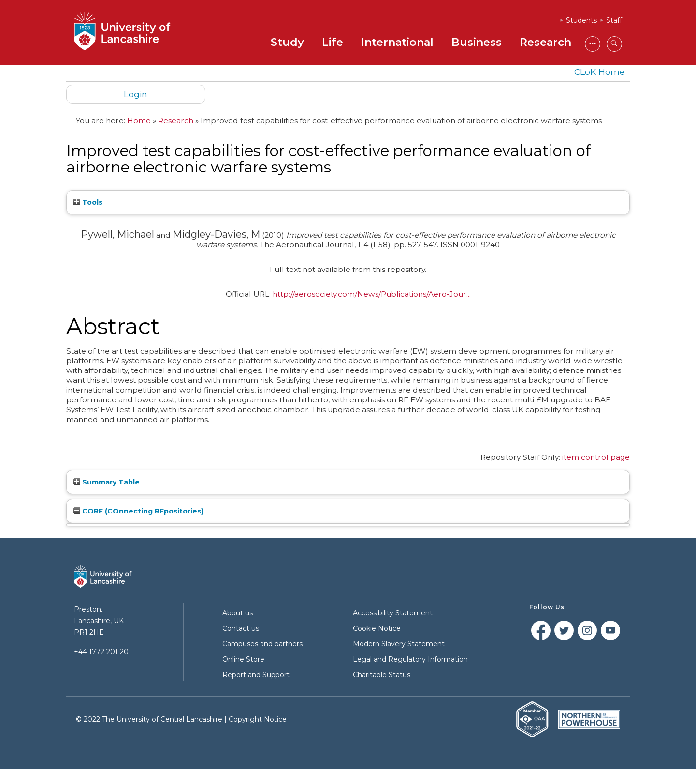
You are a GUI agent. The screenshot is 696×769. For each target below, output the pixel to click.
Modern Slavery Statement (399, 644)
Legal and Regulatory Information (410, 659)
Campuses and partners (262, 644)
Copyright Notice (258, 719)
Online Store (243, 659)
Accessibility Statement (393, 613)
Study (287, 42)
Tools (87, 202)
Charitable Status (381, 674)
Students (581, 20)
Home (139, 120)
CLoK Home (599, 72)
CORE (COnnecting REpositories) (138, 511)
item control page (596, 457)
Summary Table (106, 482)
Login (135, 94)
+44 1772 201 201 (102, 651)
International (397, 42)
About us (237, 613)
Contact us (240, 628)
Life (332, 42)
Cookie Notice (377, 628)
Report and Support (256, 674)
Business (476, 42)
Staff (614, 20)
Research (545, 42)
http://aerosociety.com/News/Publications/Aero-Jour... (372, 294)
